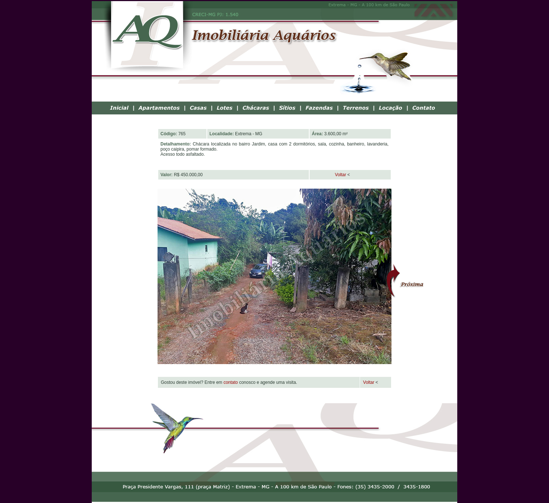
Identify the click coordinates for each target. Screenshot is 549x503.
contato (230, 382)
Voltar (329, 174)
